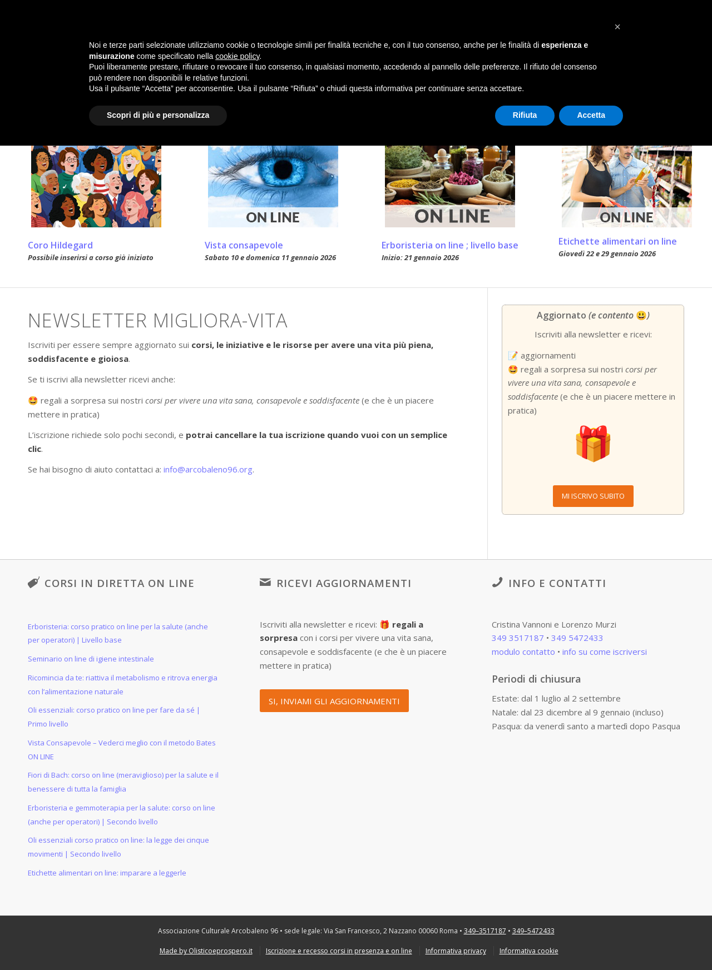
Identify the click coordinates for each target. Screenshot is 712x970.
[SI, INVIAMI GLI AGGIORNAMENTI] (334, 700)
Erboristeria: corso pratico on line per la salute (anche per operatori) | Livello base (118, 633)
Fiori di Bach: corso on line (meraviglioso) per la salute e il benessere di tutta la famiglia (123, 782)
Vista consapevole (244, 245)
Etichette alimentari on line (617, 241)
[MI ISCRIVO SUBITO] (593, 496)
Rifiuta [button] (525, 115)
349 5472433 (577, 637)
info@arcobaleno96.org (208, 469)
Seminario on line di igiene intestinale (91, 659)
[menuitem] (206, 951)
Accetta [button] (591, 115)
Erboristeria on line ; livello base (450, 245)
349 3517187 (518, 637)
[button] (617, 27)
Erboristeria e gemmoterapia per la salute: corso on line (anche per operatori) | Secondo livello (121, 815)
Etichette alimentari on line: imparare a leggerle (107, 873)
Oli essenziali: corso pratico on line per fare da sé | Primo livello (114, 717)
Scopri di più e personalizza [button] (158, 115)
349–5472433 (533, 931)
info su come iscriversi (604, 651)
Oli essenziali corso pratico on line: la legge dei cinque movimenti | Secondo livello (118, 847)
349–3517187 (485, 931)
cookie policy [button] (237, 56)
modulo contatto (523, 651)
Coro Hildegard (60, 245)
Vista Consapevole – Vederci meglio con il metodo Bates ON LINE (122, 750)
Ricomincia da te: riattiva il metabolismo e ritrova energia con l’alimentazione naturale (122, 685)
